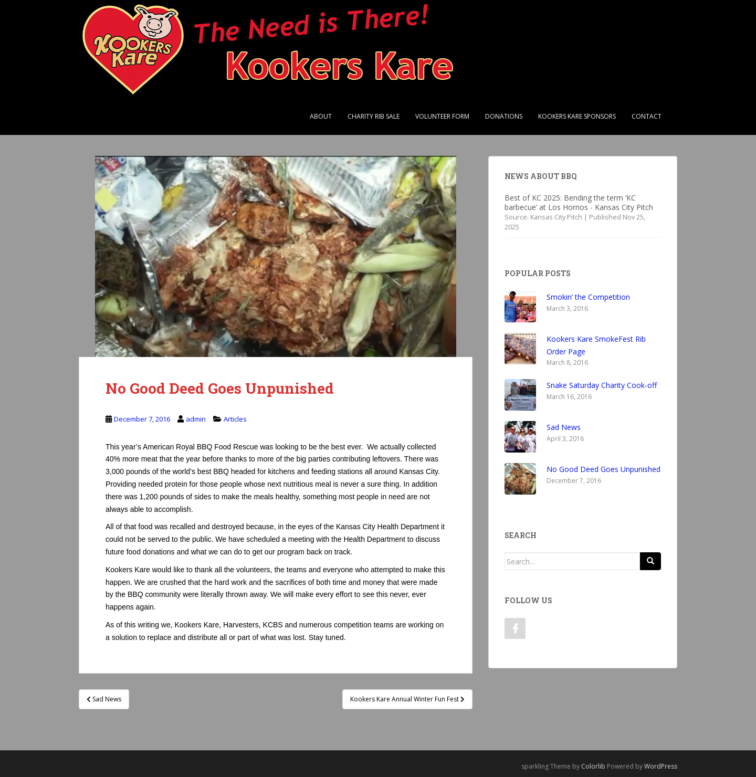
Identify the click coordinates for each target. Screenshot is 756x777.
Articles (235, 419)
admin (196, 419)
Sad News (564, 427)
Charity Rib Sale (374, 116)
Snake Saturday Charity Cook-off (602, 385)
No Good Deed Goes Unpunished (603, 469)
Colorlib (593, 766)
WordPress (660, 766)
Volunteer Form (442, 116)
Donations (503, 116)
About (321, 116)
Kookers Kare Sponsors (577, 116)
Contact (647, 116)
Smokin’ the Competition (588, 297)
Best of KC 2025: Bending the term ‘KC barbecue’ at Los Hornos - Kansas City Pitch (579, 202)
